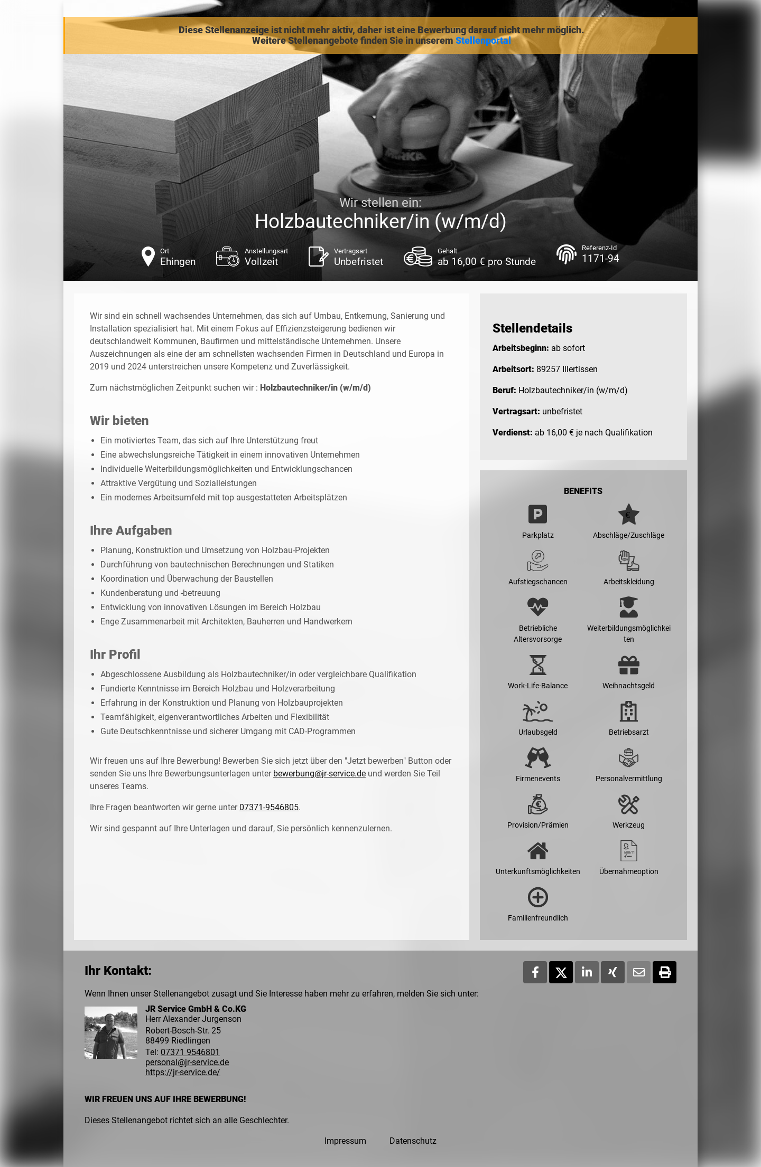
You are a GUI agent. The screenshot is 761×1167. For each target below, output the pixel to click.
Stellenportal (483, 40)
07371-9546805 (269, 807)
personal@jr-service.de (187, 1062)
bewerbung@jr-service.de (319, 773)
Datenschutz (413, 1141)
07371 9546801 (190, 1052)
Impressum (345, 1141)
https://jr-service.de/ (182, 1072)
